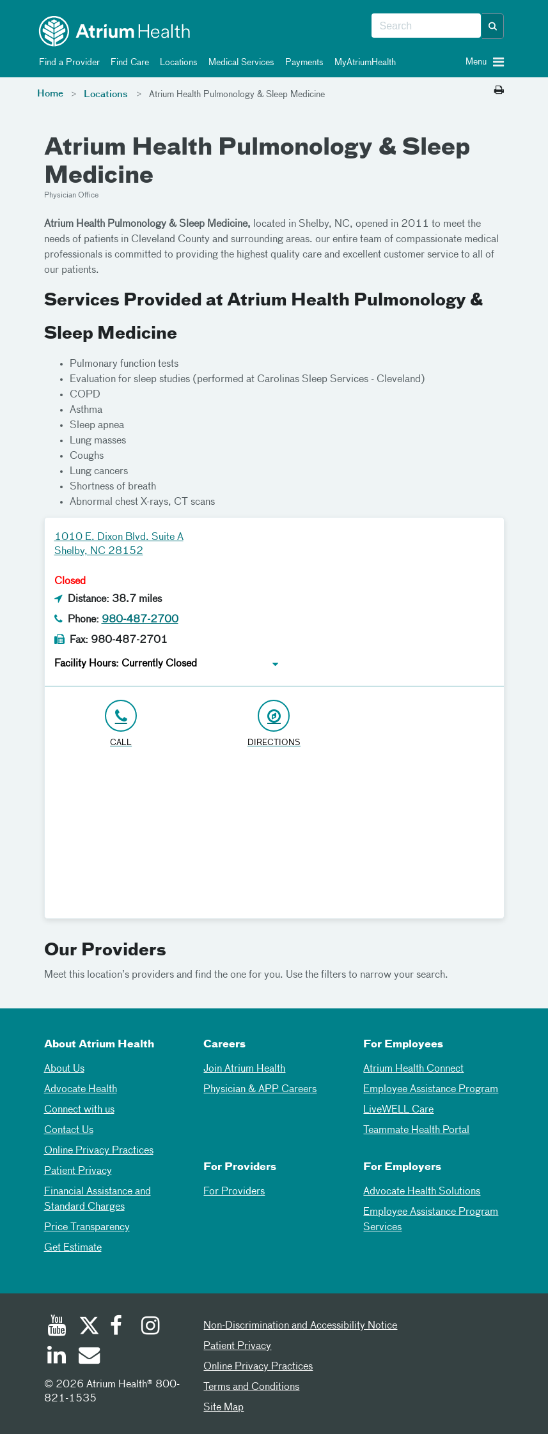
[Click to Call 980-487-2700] (121, 724)
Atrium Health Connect (413, 1069)
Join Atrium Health (244, 1069)
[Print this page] (499, 90)
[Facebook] (119, 1327)
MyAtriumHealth (363, 62)
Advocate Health (80, 1089)
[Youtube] (57, 1327)
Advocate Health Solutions (421, 1192)
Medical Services (239, 62)
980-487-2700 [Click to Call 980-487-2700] (140, 620)
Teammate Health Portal (416, 1130)
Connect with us (79, 1110)
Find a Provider (67, 62)
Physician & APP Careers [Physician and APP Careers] (260, 1089)
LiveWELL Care (398, 1110)
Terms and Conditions (251, 1387)
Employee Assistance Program (430, 1089)
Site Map (223, 1408)
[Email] (88, 1356)
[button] (493, 26)
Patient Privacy (78, 1171)
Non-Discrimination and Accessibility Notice (300, 1326)
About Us (64, 1069)
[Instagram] (151, 1327)
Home (50, 93)
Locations (176, 62)
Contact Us (68, 1130)
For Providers (234, 1192)
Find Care (127, 62)
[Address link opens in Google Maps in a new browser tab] (274, 724)
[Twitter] (88, 1327)
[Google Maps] (274, 838)
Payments (302, 62)
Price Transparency (87, 1227)
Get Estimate (73, 1248)
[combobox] (426, 26)
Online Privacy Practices (98, 1151)
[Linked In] (57, 1356)
